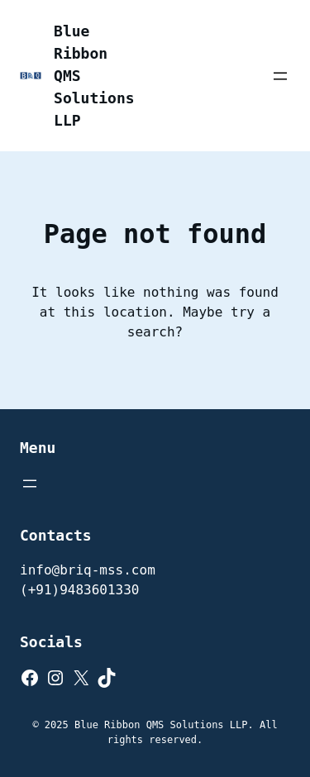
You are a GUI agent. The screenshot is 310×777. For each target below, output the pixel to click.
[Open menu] (280, 76)
